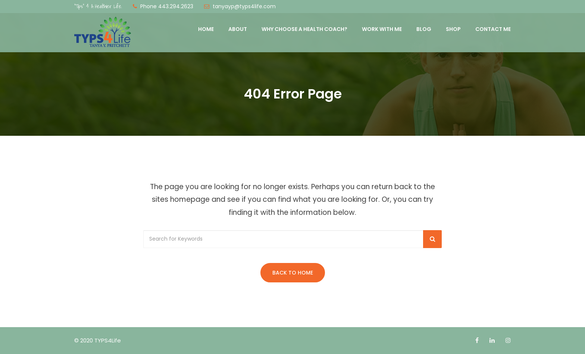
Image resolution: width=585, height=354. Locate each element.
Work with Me (382, 29)
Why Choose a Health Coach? (304, 29)
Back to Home (292, 272)
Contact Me (493, 29)
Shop (453, 29)
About (237, 29)
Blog (423, 29)
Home (206, 29)
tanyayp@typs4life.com (244, 6)
